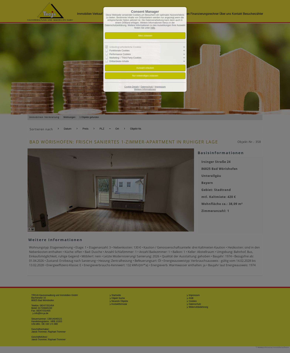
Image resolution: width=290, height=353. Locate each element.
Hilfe (153, 28)
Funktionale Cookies (119, 50)
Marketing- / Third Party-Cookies (125, 57)
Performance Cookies (120, 54)
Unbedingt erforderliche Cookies (125, 47)
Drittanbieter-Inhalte (119, 61)
